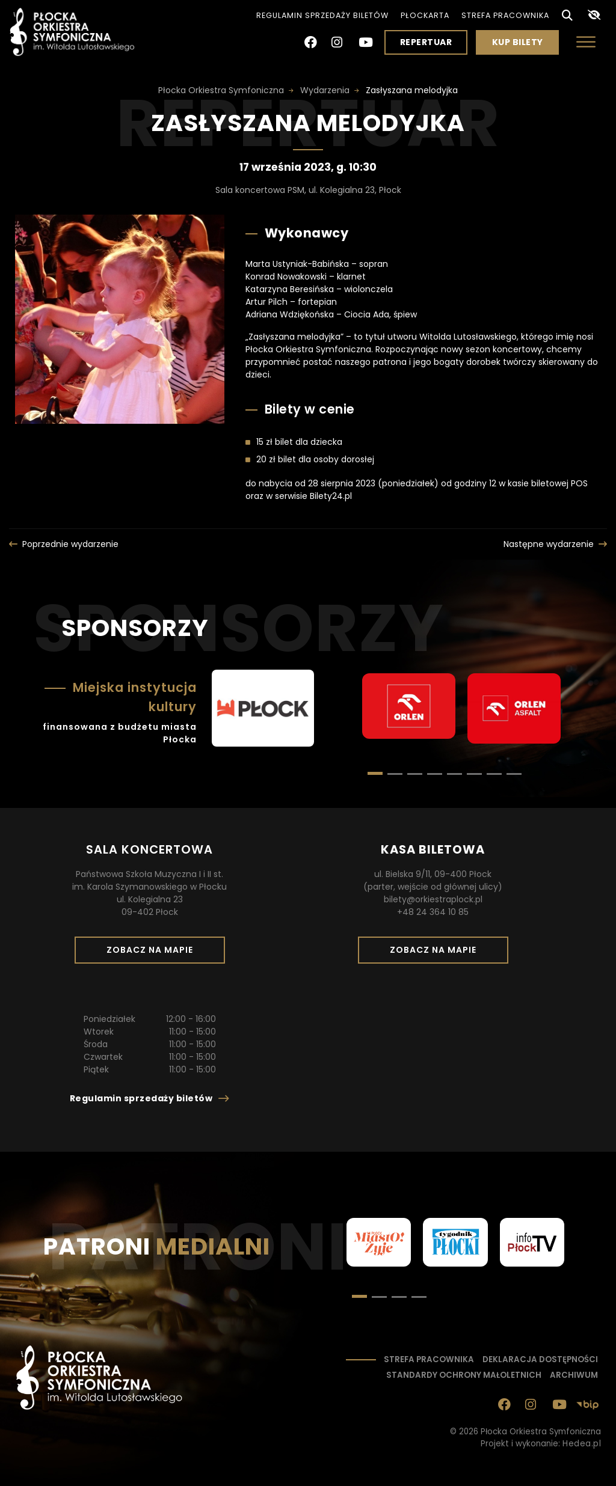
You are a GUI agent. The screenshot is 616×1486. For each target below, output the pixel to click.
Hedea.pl (581, 1443)
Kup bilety (522, 45)
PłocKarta (425, 15)
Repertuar (426, 42)
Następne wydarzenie (549, 544)
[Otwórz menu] (586, 41)
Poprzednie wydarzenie (70, 544)
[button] (394, 774)
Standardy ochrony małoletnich (463, 1375)
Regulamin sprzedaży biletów (322, 15)
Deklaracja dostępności (540, 1359)
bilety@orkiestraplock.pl (433, 899)
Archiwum (574, 1375)
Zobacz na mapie (154, 953)
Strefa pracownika (505, 15)
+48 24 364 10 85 (433, 912)
